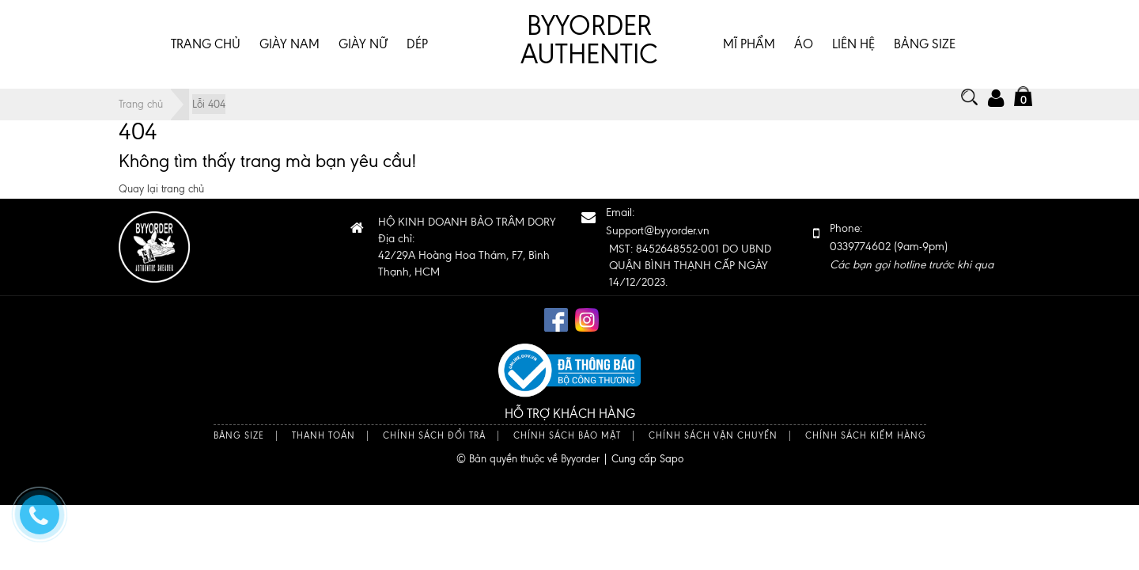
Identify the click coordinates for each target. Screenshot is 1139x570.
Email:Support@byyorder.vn (658, 222)
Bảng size (239, 436)
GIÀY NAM (289, 43)
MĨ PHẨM (749, 43)
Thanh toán (323, 436)
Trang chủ (205, 43)
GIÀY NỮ (363, 43)
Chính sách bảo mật (567, 436)
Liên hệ (853, 43)
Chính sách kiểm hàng (865, 436)
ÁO (803, 43)
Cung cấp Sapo (647, 459)
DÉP (417, 43)
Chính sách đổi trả (434, 436)
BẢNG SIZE (924, 43)
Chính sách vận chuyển (713, 436)
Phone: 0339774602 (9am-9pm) (911, 247)
